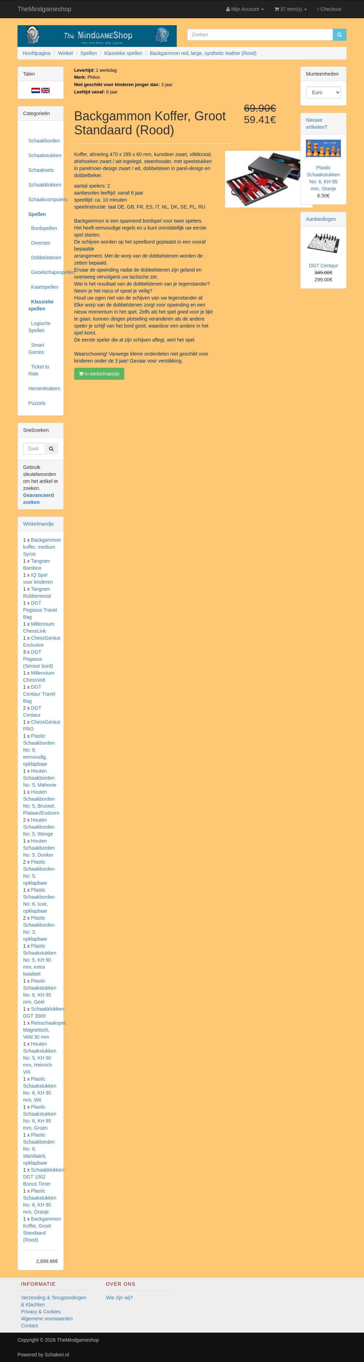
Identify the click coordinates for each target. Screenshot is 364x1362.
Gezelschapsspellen (43, 272)
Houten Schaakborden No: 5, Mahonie (39, 778)
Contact (29, 1325)
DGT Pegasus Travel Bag (40, 610)
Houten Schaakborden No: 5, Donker (39, 848)
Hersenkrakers (43, 388)
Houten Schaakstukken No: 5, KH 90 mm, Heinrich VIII (39, 1058)
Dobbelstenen (43, 257)
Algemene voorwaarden (47, 1318)
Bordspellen (42, 228)
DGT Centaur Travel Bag (39, 694)
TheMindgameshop (44, 9)
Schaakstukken (43, 155)
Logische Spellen (39, 327)
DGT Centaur (323, 265)
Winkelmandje (38, 524)
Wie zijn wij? (119, 1297)
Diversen (39, 243)
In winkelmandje (99, 374)
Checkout (329, 9)
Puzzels (37, 403)
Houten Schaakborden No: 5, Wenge (39, 827)
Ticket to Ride (38, 370)
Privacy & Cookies (41, 1311)
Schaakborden (43, 140)
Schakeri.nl (57, 1354)
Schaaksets (41, 170)
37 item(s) (290, 9)
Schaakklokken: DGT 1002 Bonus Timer (44, 1177)
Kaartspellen (43, 287)
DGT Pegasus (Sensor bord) (38, 659)
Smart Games (36, 348)
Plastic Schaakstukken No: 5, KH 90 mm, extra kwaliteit (39, 960)
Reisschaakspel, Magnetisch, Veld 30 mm (45, 1030)
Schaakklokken (43, 185)
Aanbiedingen (321, 219)
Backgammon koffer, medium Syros (42, 547)
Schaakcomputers (43, 199)
